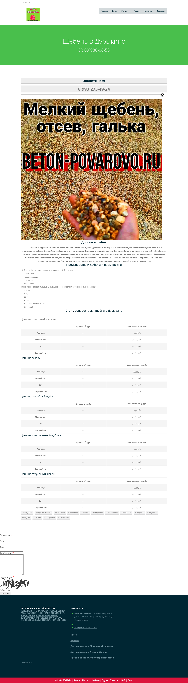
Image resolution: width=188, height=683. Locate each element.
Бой (123, 680)
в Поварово (73, 512)
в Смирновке (49, 517)
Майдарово (29, 616)
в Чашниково (63, 517)
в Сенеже (37, 517)
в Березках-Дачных (43, 512)
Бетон (77, 680)
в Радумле (26, 517)
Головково (59, 623)
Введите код (94, 586)
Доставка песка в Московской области (91, 650)
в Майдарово (97, 512)
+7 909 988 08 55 (85, 631)
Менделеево (44, 621)
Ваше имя (6, 535)
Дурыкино (28, 621)
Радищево (28, 619)
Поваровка (41, 614)
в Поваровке (126, 512)
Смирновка (42, 623)
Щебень (95, 680)
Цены (114, 11)
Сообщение (7, 553)
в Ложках (85, 512)
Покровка (27, 623)
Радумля (27, 614)
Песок (85, 680)
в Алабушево (27, 512)
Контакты (148, 11)
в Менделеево (112, 512)
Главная (104, 11)
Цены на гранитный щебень (38, 319)
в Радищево (152, 512)
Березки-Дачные (46, 619)
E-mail (4, 541)
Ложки (59, 616)
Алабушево (57, 614)
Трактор (114, 680)
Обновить (5, 594)
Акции (136, 11)
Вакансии (161, 11)
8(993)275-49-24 (94, 89)
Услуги (124, 11)
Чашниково (46, 616)
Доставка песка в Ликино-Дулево (88, 655)
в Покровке (139, 512)
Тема (3, 547)
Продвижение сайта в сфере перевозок (92, 661)
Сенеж (57, 621)
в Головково (60, 512)
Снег (130, 680)
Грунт (105, 680)
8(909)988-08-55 (94, 50)
